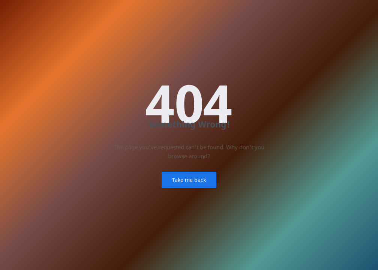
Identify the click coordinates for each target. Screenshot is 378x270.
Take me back (189, 179)
